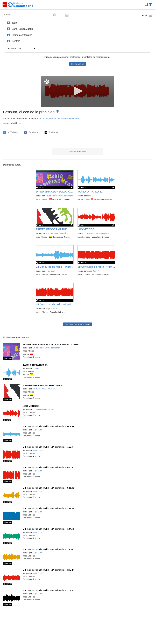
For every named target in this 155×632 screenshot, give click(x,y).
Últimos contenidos (22, 35)
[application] (77, 91)
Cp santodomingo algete (98, 233)
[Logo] (46, 81)
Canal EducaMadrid (22, 29)
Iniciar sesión (77, 64)
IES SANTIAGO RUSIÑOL (57, 233)
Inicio (14, 23)
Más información (77, 151)
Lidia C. (90, 196)
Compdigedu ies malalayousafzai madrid (60, 118)
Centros (16, 41)
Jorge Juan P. (51, 271)
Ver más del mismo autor (77, 324)
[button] (77, 91)
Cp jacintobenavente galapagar (59, 196)
